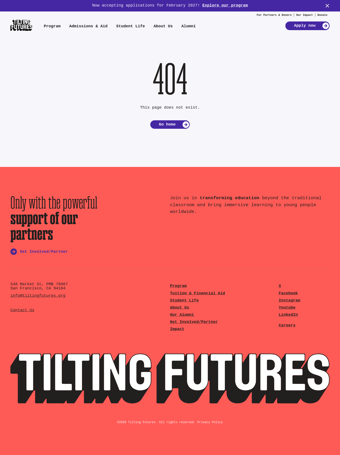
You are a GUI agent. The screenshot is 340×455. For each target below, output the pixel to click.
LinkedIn (288, 315)
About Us (163, 26)
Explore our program (225, 5)
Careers (287, 325)
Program (52, 26)
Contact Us (22, 310)
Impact (177, 329)
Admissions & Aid (88, 26)
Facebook (288, 293)
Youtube (287, 307)
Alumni (188, 26)
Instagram (289, 300)
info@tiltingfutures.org (37, 296)
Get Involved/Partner (194, 322)
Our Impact (304, 15)
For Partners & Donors (274, 15)
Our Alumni (182, 315)
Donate (322, 15)
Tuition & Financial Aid (197, 293)
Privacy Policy (210, 422)
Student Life (130, 26)
